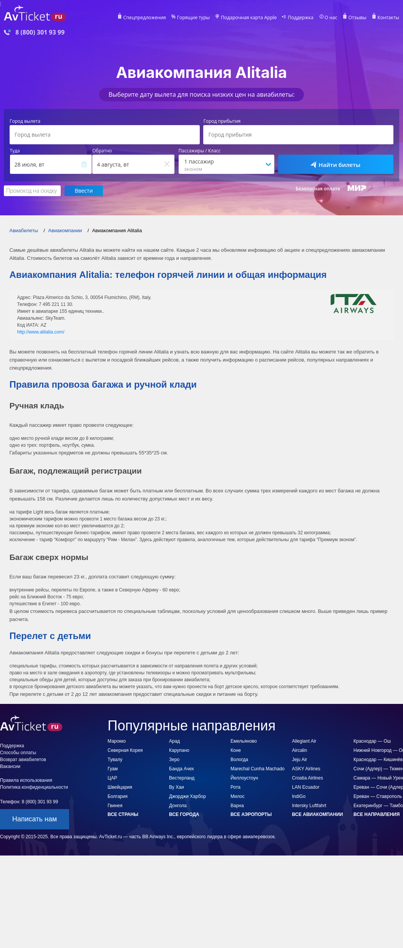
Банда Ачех (181, 768)
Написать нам (34, 819)
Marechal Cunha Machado (258, 768)
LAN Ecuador (305, 787)
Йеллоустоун (244, 778)
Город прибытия (221, 121)
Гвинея (115, 805)
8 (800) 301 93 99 (40, 32)
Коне (236, 750)
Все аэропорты (251, 814)
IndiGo (298, 796)
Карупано (179, 750)
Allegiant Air (304, 741)
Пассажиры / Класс (200, 151)
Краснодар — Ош (372, 741)
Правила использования (26, 780)
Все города (184, 814)
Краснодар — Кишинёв (378, 759)
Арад (174, 741)
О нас (331, 18)
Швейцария (120, 787)
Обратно (102, 151)
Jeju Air (299, 759)
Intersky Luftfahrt (309, 805)
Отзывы (358, 18)
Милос (238, 796)
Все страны (123, 814)
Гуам (113, 768)
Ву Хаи (176, 787)
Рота (235, 787)
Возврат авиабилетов (23, 759)
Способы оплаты (18, 752)
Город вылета (25, 121)
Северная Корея (125, 750)
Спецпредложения (147, 18)
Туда (15, 151)
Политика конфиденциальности (34, 787)
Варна (237, 805)
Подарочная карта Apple (250, 18)
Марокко (117, 741)
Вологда (239, 759)
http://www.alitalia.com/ (40, 331)
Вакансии (10, 766)
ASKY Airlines (306, 768)
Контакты (388, 18)
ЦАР (112, 778)
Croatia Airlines (307, 778)
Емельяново (244, 741)
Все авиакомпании (317, 814)
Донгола (178, 805)
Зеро (174, 759)
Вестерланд (181, 778)
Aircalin (299, 750)
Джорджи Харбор (187, 796)
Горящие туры (195, 18)
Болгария (118, 796)
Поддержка (301, 18)
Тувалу (115, 759)
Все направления (376, 814)
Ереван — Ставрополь (377, 796)
